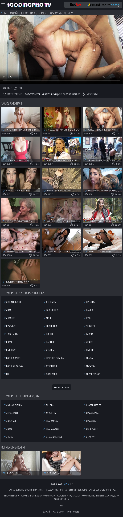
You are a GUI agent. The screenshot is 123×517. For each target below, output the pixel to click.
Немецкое (56, 94)
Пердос (76, 94)
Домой (46, 511)
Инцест (46, 94)
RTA (61, 505)
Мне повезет (74, 511)
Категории (58, 511)
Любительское (32, 94)
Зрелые (67, 94)
